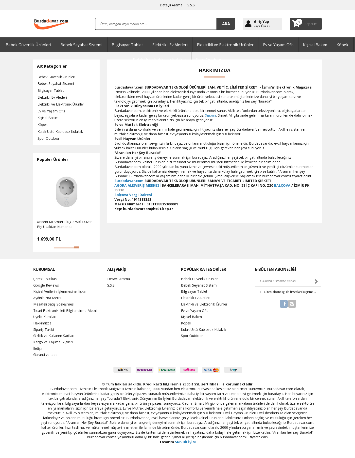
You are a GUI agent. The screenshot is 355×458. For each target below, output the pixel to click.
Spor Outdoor (48, 139)
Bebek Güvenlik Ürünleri (28, 44)
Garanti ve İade (45, 353)
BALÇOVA (282, 185)
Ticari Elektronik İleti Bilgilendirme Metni (65, 310)
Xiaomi (210, 115)
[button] (56, 248)
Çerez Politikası (45, 279)
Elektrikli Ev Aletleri (170, 44)
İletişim (39, 347)
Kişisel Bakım (315, 44)
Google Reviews (46, 285)
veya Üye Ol (262, 26)
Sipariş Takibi (43, 329)
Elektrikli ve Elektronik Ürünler (225, 44)
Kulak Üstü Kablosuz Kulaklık (59, 132)
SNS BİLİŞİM (185, 440)
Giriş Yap (261, 21)
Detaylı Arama (171, 5)
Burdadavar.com (128, 180)
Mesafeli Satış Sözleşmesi (53, 304)
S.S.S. (191, 5)
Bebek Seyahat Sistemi (81, 44)
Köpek (342, 44)
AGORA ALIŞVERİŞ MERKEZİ (137, 185)
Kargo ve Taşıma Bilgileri (53, 341)
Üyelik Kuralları (44, 316)
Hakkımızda (42, 323)
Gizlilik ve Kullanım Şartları (53, 335)
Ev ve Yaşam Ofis (278, 44)
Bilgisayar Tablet (127, 44)
